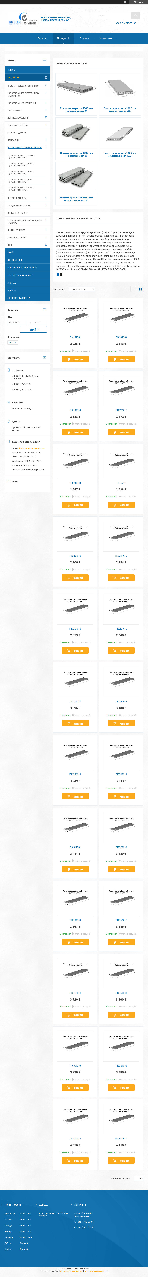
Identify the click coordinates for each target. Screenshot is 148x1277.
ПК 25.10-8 (75, 628)
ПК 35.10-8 (75, 993)
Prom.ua (88, 1268)
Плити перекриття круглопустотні (25, 147)
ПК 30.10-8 (121, 774)
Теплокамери (14, 110)
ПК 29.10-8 (75, 774)
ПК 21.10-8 (75, 483)
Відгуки (12, 290)
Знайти (34, 329)
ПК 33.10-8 (75, 920)
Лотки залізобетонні (18, 118)
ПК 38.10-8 (121, 1065)
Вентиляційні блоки (17, 213)
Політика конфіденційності (95, 1271)
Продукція (63, 38)
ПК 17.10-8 (75, 337)
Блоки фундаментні (18, 133)
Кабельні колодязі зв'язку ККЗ (23, 86)
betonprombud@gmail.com (32, 448)
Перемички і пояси (17, 198)
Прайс (11, 252)
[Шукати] (135, 15)
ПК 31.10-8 (75, 847)
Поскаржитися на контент (71, 1271)
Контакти (106, 38)
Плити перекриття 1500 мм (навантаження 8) (76, 154)
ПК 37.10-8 (75, 1065)
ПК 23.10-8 (75, 555)
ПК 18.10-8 (121, 337)
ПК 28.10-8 (121, 701)
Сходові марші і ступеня (20, 205)
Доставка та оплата (19, 298)
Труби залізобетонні (18, 125)
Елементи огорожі (17, 237)
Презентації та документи (22, 267)
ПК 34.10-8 (121, 920)
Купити (78, 359)
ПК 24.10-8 (121, 555)
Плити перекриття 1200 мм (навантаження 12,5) (120, 154)
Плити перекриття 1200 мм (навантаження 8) (120, 109)
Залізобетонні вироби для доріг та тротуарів (25, 221)
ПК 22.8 (121, 483)
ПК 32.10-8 (121, 847)
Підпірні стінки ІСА (16, 230)
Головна (42, 38)
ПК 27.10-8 (75, 701)
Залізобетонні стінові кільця (22, 103)
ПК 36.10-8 (121, 993)
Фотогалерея (15, 260)
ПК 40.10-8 (121, 1138)
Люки (10, 245)
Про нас (85, 38)
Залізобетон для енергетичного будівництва (24, 94)
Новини (12, 70)
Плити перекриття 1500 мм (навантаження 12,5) (76, 199)
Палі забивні (14, 140)
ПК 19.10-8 (75, 410)
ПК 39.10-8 (75, 1138)
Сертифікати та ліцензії (20, 275)
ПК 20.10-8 (121, 410)
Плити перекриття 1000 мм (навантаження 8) (76, 109)
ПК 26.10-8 (121, 628)
